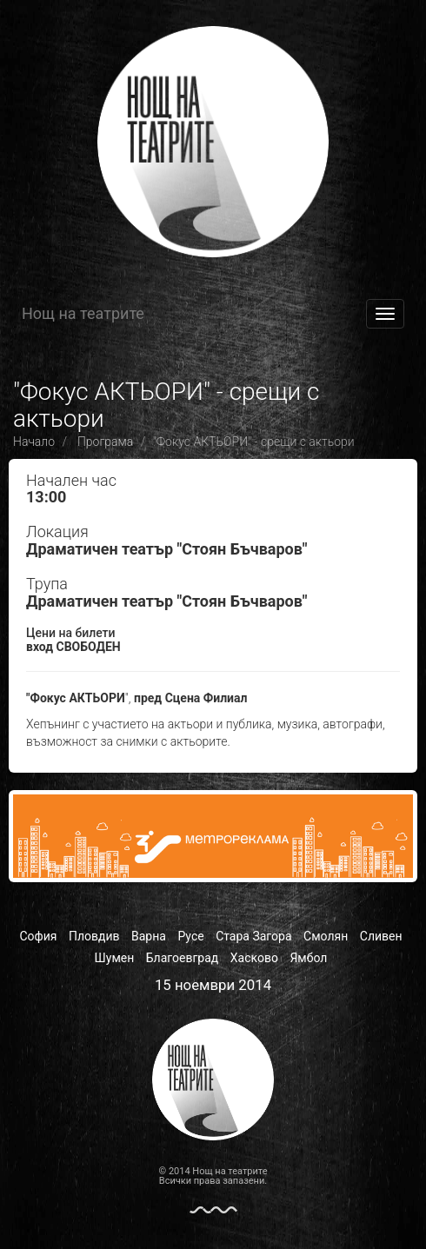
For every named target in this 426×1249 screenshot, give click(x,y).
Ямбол (308, 958)
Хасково (254, 958)
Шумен (115, 958)
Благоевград (182, 958)
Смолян (325, 936)
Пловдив (94, 936)
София (38, 936)
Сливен (381, 936)
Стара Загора (253, 936)
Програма (105, 441)
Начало (34, 441)
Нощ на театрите (83, 313)
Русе (190, 936)
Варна (148, 936)
